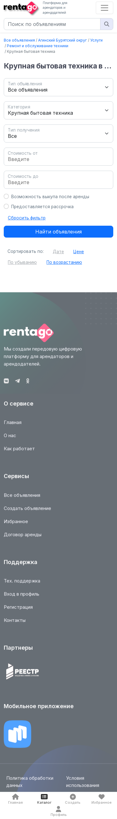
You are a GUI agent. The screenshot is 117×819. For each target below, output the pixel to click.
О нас (10, 438)
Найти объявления (58, 232)
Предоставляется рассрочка (42, 206)
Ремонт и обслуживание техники (37, 45)
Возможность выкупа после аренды (50, 196)
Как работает (19, 451)
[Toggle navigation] (104, 8)
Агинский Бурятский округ (62, 40)
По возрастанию (64, 262)
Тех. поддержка (22, 583)
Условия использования (82, 784)
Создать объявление (27, 511)
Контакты (15, 623)
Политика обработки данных (29, 784)
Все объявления (19, 40)
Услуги (96, 40)
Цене (78, 251)
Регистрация (18, 610)
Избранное (16, 524)
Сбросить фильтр (27, 217)
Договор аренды (22, 537)
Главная (13, 425)
